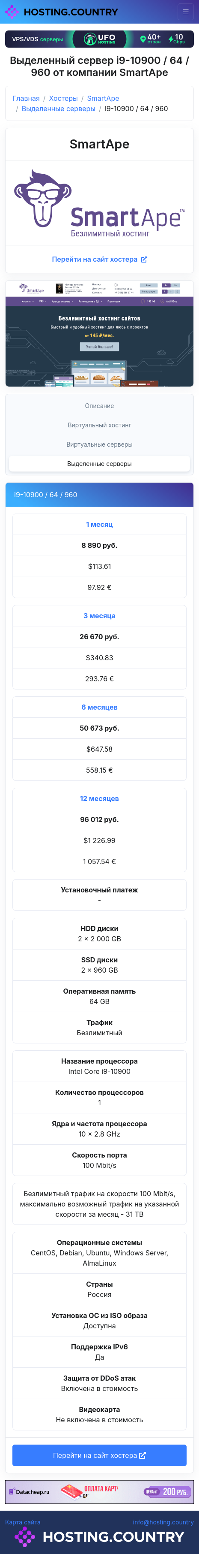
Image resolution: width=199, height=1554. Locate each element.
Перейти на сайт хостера (99, 259)
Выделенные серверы (58, 108)
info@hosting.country (163, 1522)
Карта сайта (23, 1522)
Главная (26, 98)
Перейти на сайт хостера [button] (99, 1455)
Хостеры (63, 98)
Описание (99, 405)
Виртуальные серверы (99, 444)
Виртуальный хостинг (99, 425)
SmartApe (103, 98)
